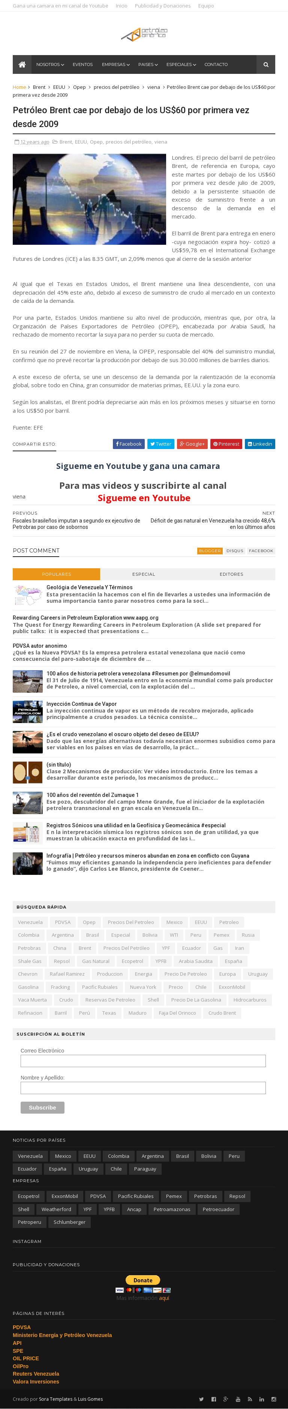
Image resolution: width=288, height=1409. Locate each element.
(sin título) (58, 765)
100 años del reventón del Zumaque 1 (92, 795)
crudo (66, 999)
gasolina (28, 987)
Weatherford (56, 1209)
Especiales (179, 64)
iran (239, 948)
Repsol (62, 961)
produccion (110, 973)
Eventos (83, 64)
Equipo (206, 5)
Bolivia (150, 934)
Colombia (28, 934)
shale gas (30, 961)
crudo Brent (222, 1012)
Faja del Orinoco (177, 1012)
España (233, 961)
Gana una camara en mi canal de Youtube (60, 5)
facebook (261, 550)
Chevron (28, 973)
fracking (60, 987)
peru (195, 934)
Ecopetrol (132, 961)
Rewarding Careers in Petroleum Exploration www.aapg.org (86, 618)
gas (218, 948)
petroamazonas (172, 1209)
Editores (231, 574)
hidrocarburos (250, 999)
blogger (210, 550)
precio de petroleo (186, 973)
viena (153, 87)
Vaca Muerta (32, 999)
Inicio (122, 5)
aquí (164, 1297)
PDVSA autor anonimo (40, 646)
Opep (79, 87)
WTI (174, 934)
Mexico (174, 922)
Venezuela (30, 922)
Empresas (113, 64)
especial (120, 934)
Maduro (138, 1012)
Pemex (222, 934)
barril (61, 1012)
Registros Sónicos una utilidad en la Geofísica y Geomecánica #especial (136, 825)
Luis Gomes (90, 1399)
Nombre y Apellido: (43, 1078)
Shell (153, 999)
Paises (145, 64)
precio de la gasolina (196, 999)
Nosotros (48, 64)
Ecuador (191, 948)
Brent (39, 87)
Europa (227, 973)
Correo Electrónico (42, 1051)
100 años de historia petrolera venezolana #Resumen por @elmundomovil (138, 674)
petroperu (29, 1222)
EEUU (59, 87)
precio (176, 987)
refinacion (30, 1012)
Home (19, 87)
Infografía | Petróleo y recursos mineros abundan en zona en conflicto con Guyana (147, 856)
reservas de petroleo (110, 999)
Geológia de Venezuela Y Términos (89, 587)
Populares (56, 574)
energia (143, 973)
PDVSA (62, 922)
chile (201, 987)
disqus (234, 550)
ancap (134, 1209)
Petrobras (29, 948)
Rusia (248, 934)
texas (109, 1012)
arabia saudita (196, 961)
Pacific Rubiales (100, 987)
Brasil (92, 934)
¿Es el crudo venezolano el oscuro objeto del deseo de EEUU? (122, 734)
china (59, 948)
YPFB (161, 961)
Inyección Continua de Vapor (81, 704)
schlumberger (70, 1222)
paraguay (145, 1168)
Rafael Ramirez (67, 973)
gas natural (96, 961)
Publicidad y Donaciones (163, 5)
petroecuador (218, 1209)
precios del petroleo (131, 922)
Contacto (216, 64)
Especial (143, 574)
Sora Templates (55, 1399)
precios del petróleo (117, 87)
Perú (84, 1012)
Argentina (63, 934)
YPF (166, 948)
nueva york (143, 987)
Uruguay (258, 973)
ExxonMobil (232, 987)
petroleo (229, 922)
